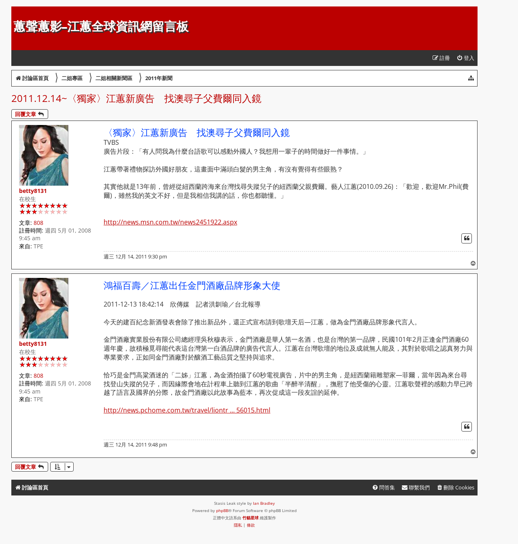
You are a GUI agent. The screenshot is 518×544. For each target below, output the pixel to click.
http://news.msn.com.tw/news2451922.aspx (170, 222)
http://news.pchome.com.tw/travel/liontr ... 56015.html (187, 410)
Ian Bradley (264, 503)
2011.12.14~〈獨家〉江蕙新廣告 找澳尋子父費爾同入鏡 (136, 98)
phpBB (222, 510)
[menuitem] (465, 58)
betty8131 (33, 191)
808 (38, 222)
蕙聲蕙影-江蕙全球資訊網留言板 (101, 26)
